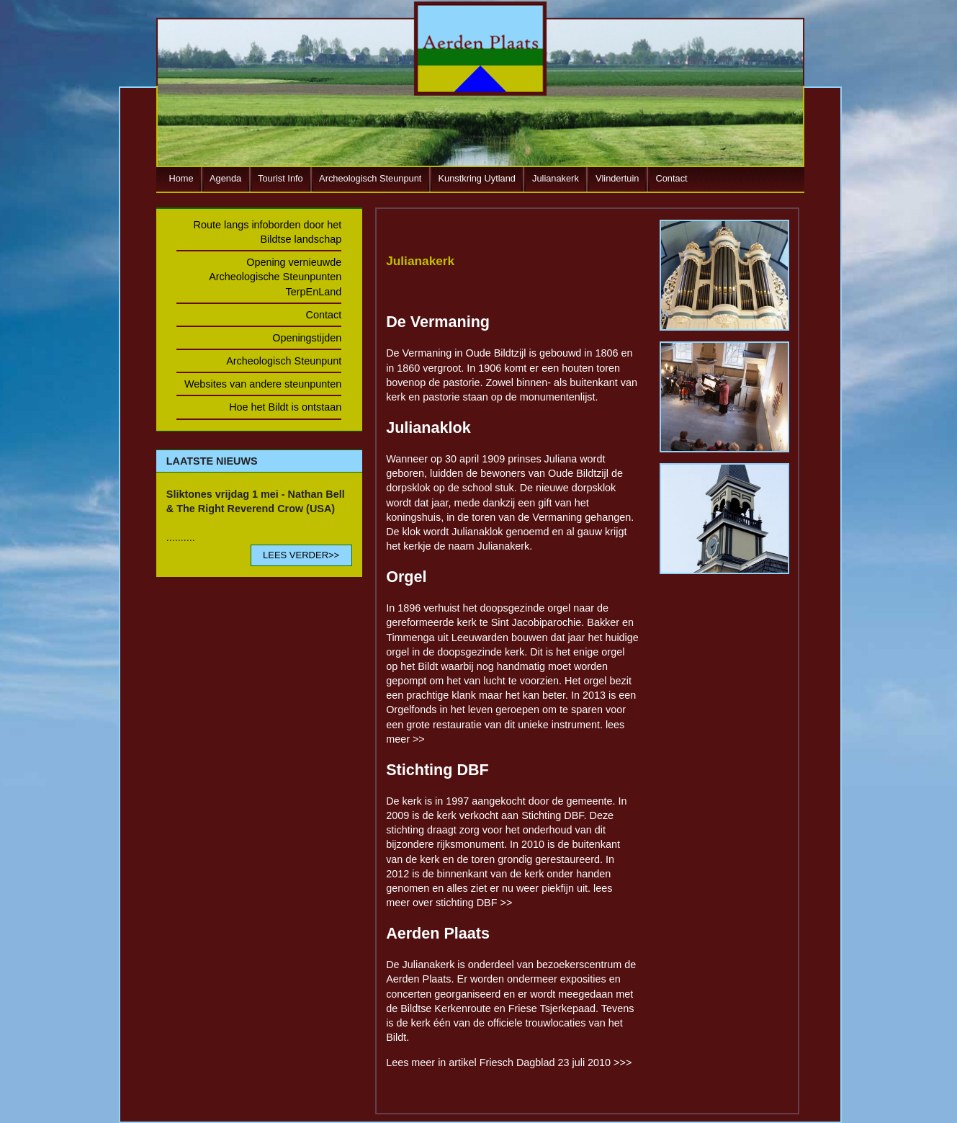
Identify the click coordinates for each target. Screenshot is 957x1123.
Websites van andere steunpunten (262, 384)
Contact (672, 178)
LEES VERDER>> (301, 555)
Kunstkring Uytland (477, 178)
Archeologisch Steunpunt (370, 178)
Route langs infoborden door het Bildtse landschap (268, 232)
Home (181, 178)
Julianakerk (555, 178)
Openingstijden (306, 338)
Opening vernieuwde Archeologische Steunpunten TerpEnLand (275, 276)
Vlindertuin (617, 178)
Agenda (225, 178)
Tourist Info (280, 178)
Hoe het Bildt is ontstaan (285, 407)
